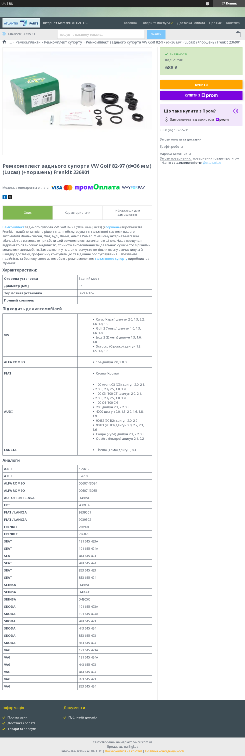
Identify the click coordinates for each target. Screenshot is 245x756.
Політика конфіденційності (164, 751)
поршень (113, 227)
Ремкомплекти (28, 42)
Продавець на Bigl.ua (122, 746)
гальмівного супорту (111, 258)
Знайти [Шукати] (156, 34)
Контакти (233, 22)
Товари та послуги (155, 22)
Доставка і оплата (191, 22)
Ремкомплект (13, 227)
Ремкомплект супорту (63, 42)
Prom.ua (146, 742)
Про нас (215, 22)
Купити (201, 85)
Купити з (201, 95)
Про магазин (18, 717)
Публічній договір (82, 717)
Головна (130, 22)
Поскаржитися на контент (123, 751)
